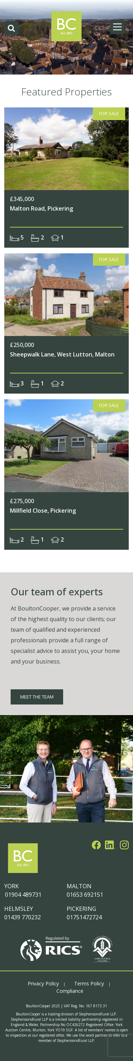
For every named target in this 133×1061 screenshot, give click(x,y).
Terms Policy (89, 983)
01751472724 (84, 917)
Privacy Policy (43, 983)
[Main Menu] (117, 27)
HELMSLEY (18, 909)
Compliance (69, 991)
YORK (11, 886)
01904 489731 (22, 894)
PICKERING (81, 909)
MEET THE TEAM (37, 697)
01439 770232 (22, 917)
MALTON (79, 886)
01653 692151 (85, 894)
